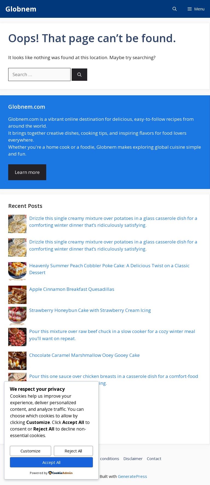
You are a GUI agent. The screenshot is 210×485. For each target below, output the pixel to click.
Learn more (27, 172)
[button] (174, 9)
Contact (154, 458)
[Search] (79, 74)
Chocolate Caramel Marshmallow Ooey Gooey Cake (84, 355)
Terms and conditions (98, 458)
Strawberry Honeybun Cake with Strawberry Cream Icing (90, 310)
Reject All (73, 451)
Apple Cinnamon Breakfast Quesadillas (71, 289)
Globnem (20, 8)
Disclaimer (133, 458)
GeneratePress (132, 476)
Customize (30, 451)
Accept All (51, 462)
